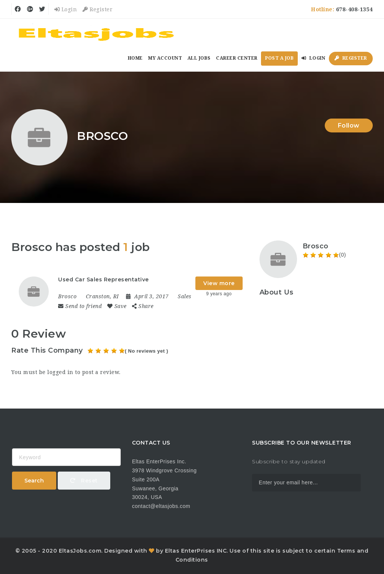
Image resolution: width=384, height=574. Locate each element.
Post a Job (279, 58)
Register (97, 9)
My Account (165, 58)
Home (135, 58)
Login (65, 9)
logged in (60, 372)
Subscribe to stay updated (289, 461)
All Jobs (199, 58)
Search (34, 480)
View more (219, 283)
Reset (84, 480)
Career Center (237, 58)
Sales (185, 296)
